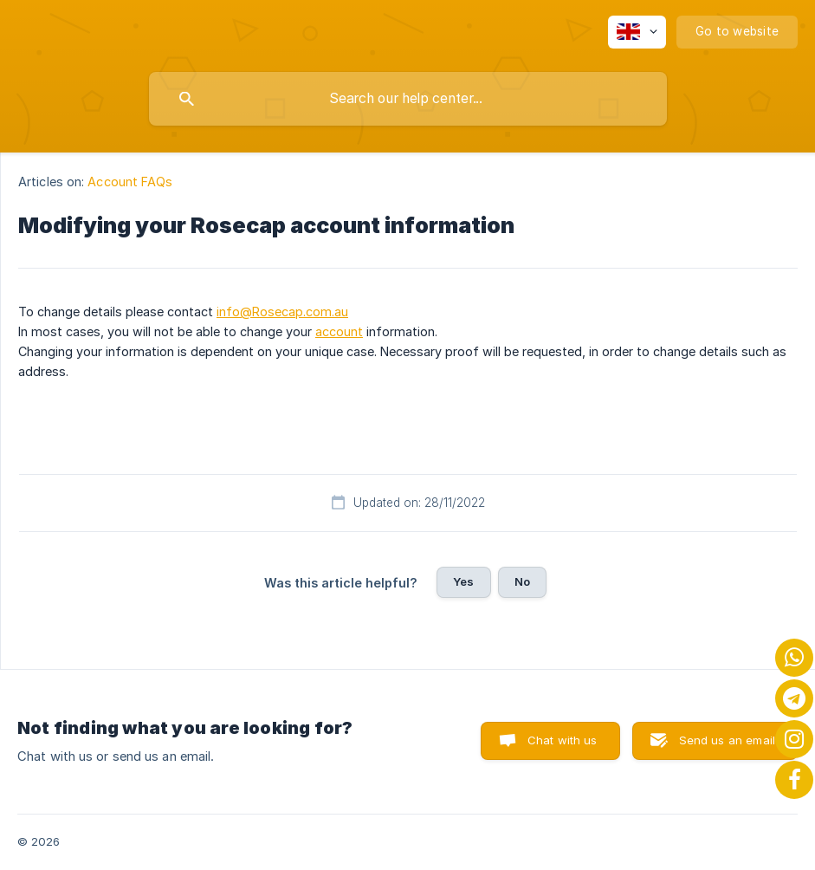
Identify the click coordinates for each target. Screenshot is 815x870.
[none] (637, 32)
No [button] (522, 581)
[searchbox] (408, 99)
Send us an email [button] (727, 740)
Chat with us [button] (562, 740)
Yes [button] (463, 581)
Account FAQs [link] (129, 181)
